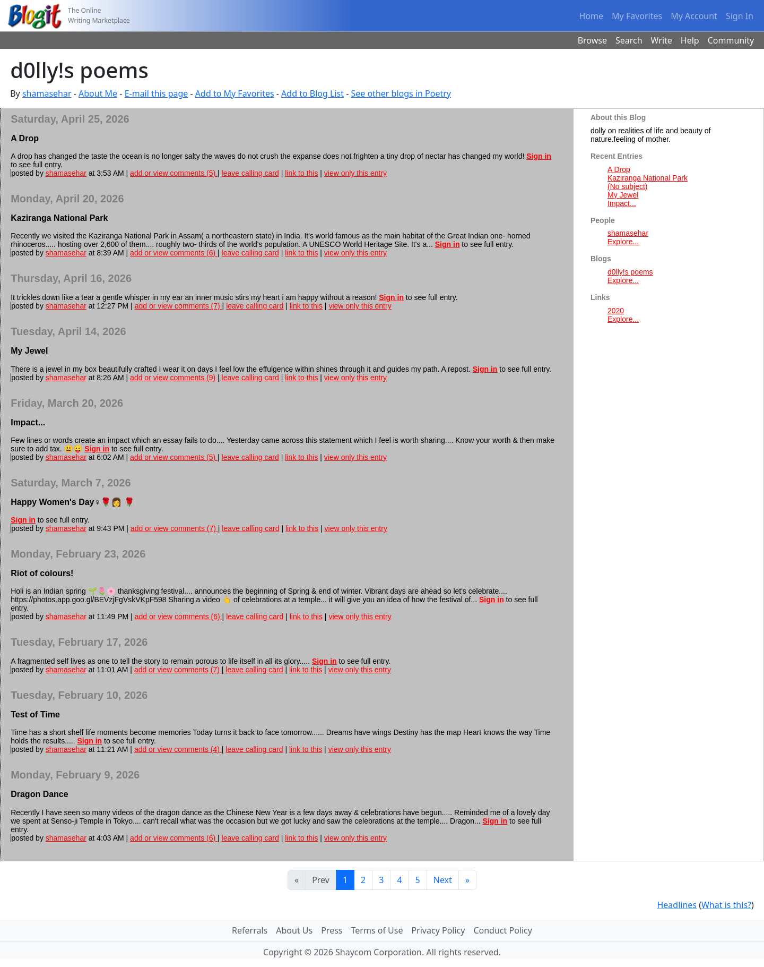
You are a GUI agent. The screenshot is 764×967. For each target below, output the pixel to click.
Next (442, 880)
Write (661, 40)
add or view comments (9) (174, 377)
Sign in (538, 156)
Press (331, 930)
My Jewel (622, 195)
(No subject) (627, 186)
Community (731, 40)
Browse (592, 40)
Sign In (739, 16)
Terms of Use (377, 930)
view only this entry (355, 173)
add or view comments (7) (178, 306)
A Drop (618, 169)
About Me (98, 93)
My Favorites (637, 16)
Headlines (677, 905)
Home (591, 16)
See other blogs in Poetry (401, 93)
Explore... (623, 241)
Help (690, 40)
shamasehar (47, 93)
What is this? (726, 905)
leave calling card (250, 173)
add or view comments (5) (174, 173)
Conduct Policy (502, 930)
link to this (301, 173)
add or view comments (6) (174, 253)
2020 (615, 310)
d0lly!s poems (630, 272)
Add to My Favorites (234, 93)
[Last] (467, 880)
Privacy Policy (438, 930)
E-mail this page (156, 93)
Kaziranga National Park (647, 178)
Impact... (621, 203)
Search (629, 40)
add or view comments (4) (178, 749)
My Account (694, 16)
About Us (294, 930)
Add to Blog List (312, 93)
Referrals (249, 930)
